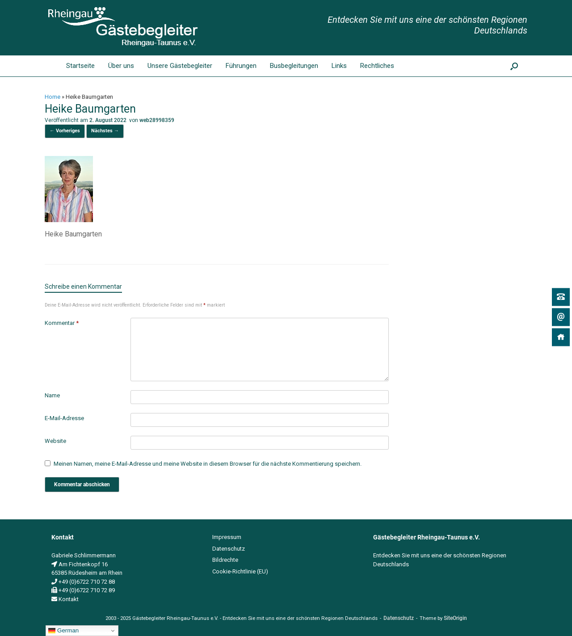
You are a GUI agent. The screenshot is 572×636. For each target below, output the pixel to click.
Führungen (241, 66)
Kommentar (62, 323)
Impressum (226, 537)
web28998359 (156, 120)
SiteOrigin (455, 618)
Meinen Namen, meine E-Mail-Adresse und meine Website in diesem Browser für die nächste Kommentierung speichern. (208, 463)
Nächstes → (105, 131)
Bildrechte (225, 559)
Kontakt (69, 599)
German (63, 630)
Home (52, 96)
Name (52, 395)
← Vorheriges (65, 131)
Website (55, 441)
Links (339, 66)
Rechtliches (377, 66)
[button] (514, 65)
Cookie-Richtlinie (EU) (240, 571)
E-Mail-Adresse (64, 418)
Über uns (121, 66)
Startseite (73, 66)
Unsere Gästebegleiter (179, 66)
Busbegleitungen (294, 66)
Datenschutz (228, 548)
